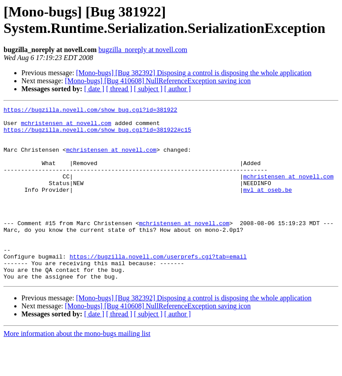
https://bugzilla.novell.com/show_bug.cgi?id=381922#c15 (97, 135)
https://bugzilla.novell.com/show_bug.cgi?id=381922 (90, 111)
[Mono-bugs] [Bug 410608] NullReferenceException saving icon (158, 81)
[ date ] (94, 89)
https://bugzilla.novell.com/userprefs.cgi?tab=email (158, 287)
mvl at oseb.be (267, 207)
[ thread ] (119, 89)
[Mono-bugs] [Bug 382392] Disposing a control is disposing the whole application (194, 73)
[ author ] (177, 89)
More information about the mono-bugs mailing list (77, 368)
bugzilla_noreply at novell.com (142, 49)
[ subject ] (148, 89)
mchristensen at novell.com (66, 127)
